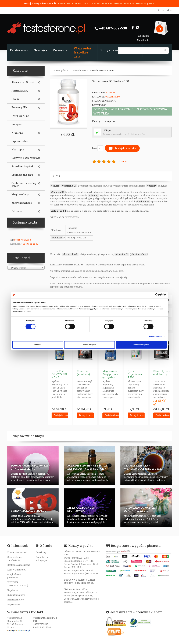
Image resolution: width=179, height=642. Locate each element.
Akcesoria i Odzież (23, 82)
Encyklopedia (111, 50)
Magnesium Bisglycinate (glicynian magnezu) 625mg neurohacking (111, 378)
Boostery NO (19, 107)
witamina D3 (121, 254)
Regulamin (12, 590)
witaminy (151, 185)
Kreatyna (17, 132)
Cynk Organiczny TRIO (135, 374)
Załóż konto (143, 40)
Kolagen (17, 124)
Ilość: (97, 148)
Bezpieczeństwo (15, 599)
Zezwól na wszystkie (141, 345)
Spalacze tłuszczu (22, 174)
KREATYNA (64, 3)
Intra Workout (20, 115)
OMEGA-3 (95, 3)
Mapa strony (13, 604)
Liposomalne (20, 141)
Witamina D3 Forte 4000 (102, 70)
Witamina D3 (79, 70)
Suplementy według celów (24, 184)
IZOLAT (118, 3)
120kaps (107, 130)
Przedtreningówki (23, 166)
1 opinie (123, 161)
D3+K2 (151, 3)
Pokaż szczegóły (155, 336)
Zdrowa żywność (22, 202)
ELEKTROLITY (80, 3)
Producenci (19, 50)
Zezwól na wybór (89, 345)
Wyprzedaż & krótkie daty (82, 52)
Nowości (40, 50)
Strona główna (60, 70)
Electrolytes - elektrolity (161, 372)
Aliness (110, 92)
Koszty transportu (16, 569)
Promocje (60, 50)
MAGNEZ (129, 3)
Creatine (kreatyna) (83, 372)
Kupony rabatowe (16, 594)
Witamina (57, 237)
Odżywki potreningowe (26, 158)
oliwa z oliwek (70, 254)
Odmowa (37, 345)
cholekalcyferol (138, 254)
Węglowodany (20, 194)
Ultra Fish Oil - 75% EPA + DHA (59, 374)
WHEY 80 (107, 3)
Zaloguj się (143, 35)
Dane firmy (41, 552)
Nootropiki (19, 149)
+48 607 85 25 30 (22, 239)
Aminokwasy (20, 90)
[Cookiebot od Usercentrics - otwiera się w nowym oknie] (151, 295)
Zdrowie (17, 211)
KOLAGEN (141, 3)
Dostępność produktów (18, 564)
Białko (16, 99)
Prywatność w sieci (17, 552)
